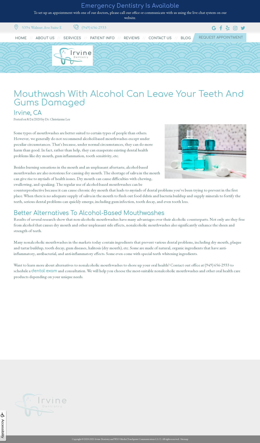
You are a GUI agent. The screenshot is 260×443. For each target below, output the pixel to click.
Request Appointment (221, 37)
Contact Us (160, 38)
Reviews (132, 38)
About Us (45, 38)
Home (21, 38)
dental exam (44, 270)
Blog (186, 38)
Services (72, 38)
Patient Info (102, 38)
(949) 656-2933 (217, 265)
